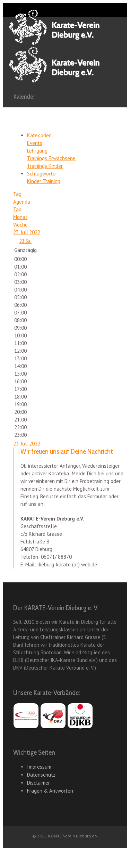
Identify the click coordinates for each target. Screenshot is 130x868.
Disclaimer (38, 782)
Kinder (35, 181)
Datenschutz (41, 774)
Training (51, 181)
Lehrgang (37, 150)
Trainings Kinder (45, 166)
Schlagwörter (42, 173)
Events (34, 143)
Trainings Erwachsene (51, 158)
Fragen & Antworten (50, 790)
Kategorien (39, 135)
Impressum (39, 766)
